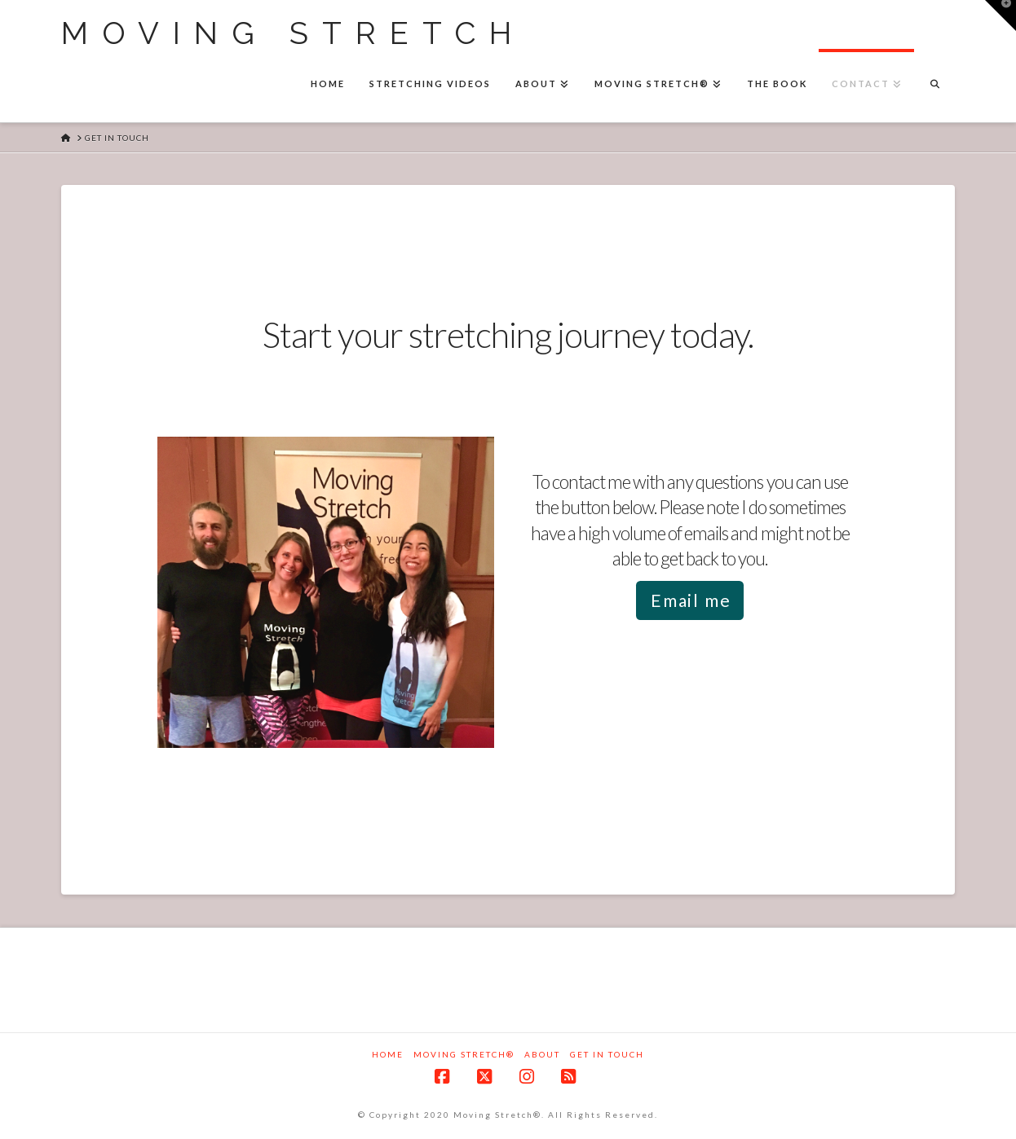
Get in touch (607, 1054)
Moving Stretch (293, 33)
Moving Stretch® (464, 1054)
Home (388, 1054)
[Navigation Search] (934, 85)
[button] (1000, 15)
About (542, 1054)
